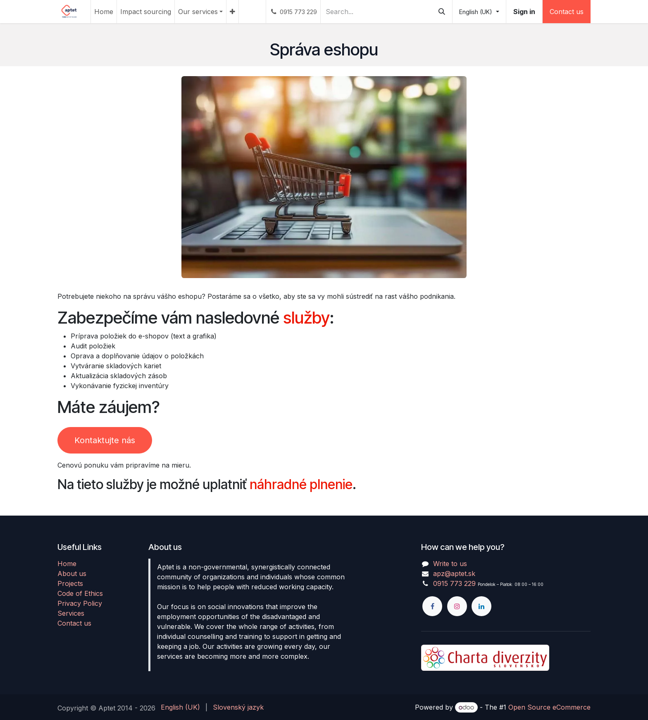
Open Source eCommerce (549, 707)
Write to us (450, 563)
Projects (70, 583)
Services (70, 613)
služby (306, 317)
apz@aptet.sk (454, 573)
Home (66, 563)
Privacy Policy (79, 603)
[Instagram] (457, 606)
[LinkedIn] (481, 606)
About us (71, 573)
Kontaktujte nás (104, 440)
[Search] (441, 11)
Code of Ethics (80, 593)
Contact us (567, 11)
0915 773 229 (454, 583)
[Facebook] (432, 606)
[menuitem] (104, 11)
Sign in (524, 11)
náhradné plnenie (301, 484)
